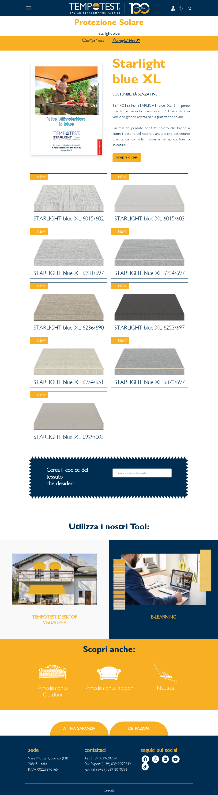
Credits (109, 790)
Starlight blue (109, 33)
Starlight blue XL (126, 40)
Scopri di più (127, 158)
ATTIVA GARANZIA (79, 728)
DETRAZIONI (138, 728)
